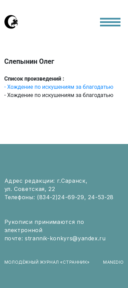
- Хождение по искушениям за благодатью (59, 87)
